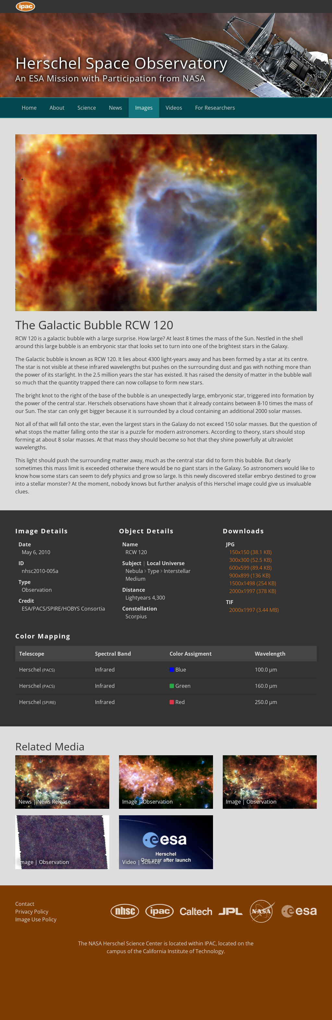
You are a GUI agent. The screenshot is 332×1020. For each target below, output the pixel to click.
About (57, 107)
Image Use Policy (35, 919)
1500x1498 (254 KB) (252, 583)
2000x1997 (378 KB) (252, 591)
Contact (24, 903)
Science (86, 107)
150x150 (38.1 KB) (250, 552)
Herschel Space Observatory (121, 62)
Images (144, 107)
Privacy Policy (31, 911)
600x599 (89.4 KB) (250, 567)
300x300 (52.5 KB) (250, 560)
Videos (174, 107)
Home (29, 107)
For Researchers (215, 107)
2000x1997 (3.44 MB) (254, 609)
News (115, 107)
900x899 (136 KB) (249, 575)
